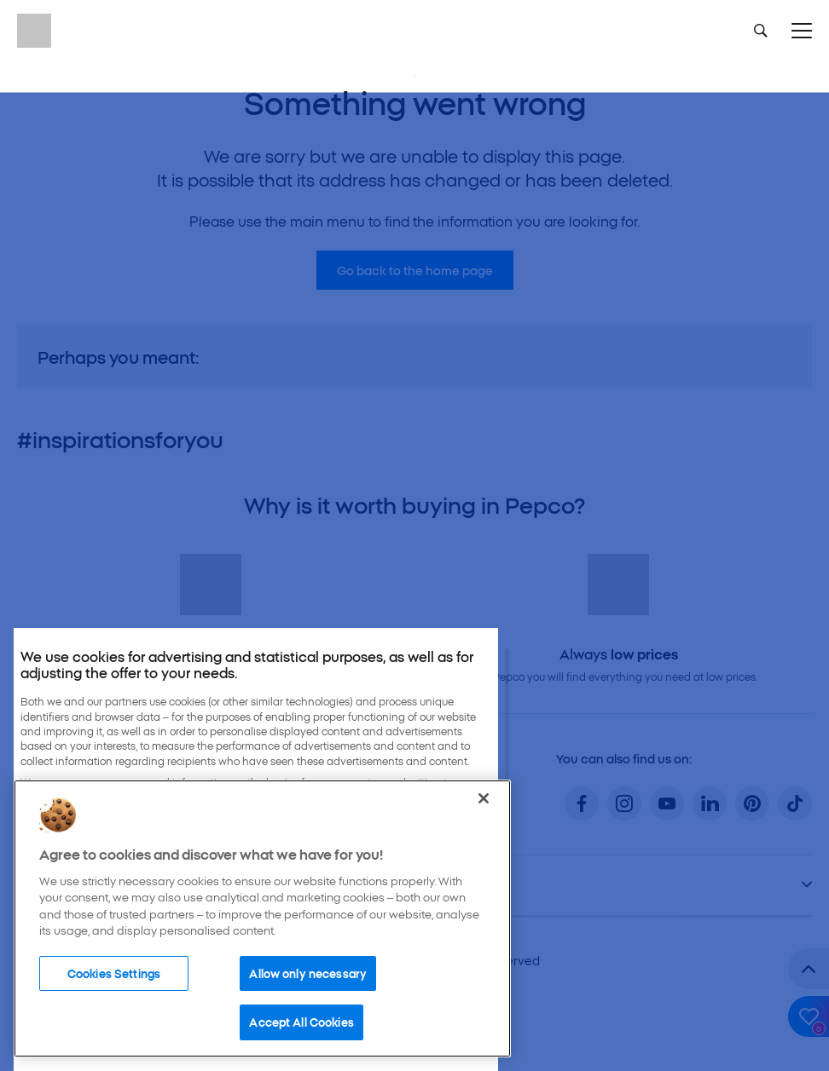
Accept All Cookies (301, 1021)
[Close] (483, 798)
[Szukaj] (761, 30)
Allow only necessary (308, 973)
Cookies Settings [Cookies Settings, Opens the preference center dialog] (113, 973)
